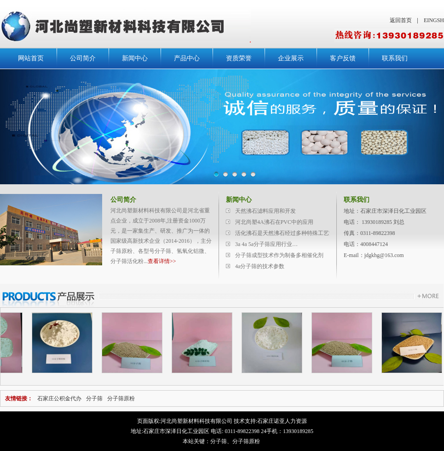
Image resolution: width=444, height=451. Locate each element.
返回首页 (401, 20)
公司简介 (83, 58)
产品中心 (187, 58)
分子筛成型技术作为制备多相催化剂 (279, 255)
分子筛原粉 (121, 398)
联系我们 (395, 58)
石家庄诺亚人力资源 (282, 421)
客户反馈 (343, 58)
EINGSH (434, 20)
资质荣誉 (239, 58)
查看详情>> (162, 261)
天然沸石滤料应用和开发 (265, 211)
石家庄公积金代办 (59, 398)
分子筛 (94, 398)
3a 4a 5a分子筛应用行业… (266, 244)
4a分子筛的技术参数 (259, 266)
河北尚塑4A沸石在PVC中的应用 (274, 222)
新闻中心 (135, 58)
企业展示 (291, 58)
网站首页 (31, 58)
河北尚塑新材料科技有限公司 (196, 421)
